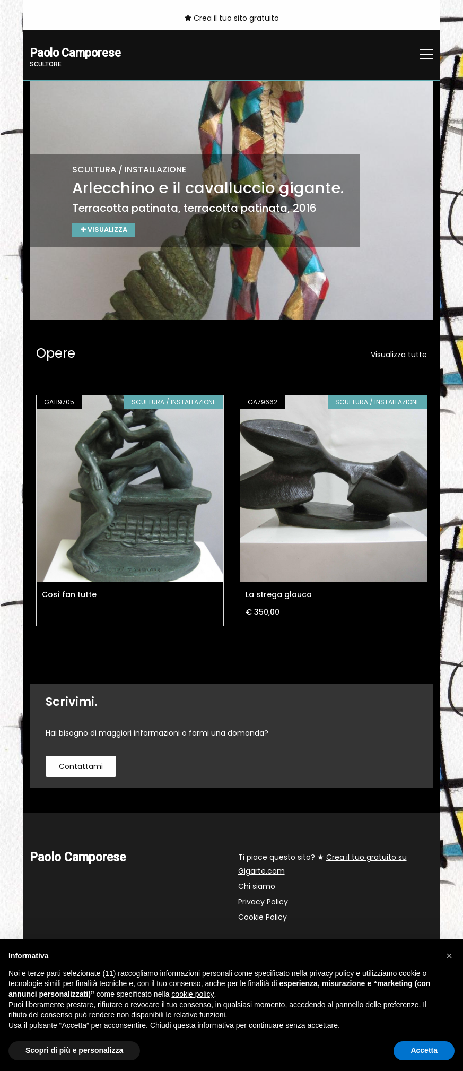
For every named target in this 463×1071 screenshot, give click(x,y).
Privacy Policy (263, 902)
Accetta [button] (424, 1050)
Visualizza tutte (399, 355)
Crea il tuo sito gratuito (232, 18)
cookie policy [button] (192, 994)
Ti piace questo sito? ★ (322, 865)
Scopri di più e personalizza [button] (74, 1050)
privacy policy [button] (331, 973)
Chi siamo (256, 887)
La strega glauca (279, 595)
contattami (81, 767)
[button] (449, 955)
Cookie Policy (262, 918)
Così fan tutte (69, 595)
